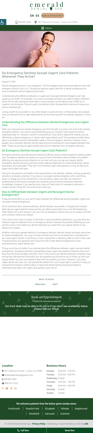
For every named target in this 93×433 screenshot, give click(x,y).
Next (55, 284)
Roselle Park (32, 408)
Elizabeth (50, 408)
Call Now (23, 430)
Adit (86, 423)
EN (32, 15)
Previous (40, 284)
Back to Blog (46, 279)
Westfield (34, 413)
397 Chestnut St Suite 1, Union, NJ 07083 (56, 22)
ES (37, 15)
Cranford (64, 413)
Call (44, 308)
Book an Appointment (52, 15)
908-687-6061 (23, 22)
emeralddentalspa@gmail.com (17, 375)
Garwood (49, 413)
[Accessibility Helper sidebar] (3, 22)
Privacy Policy (38, 423)
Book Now (70, 430)
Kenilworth (14, 408)
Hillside (65, 408)
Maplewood (81, 408)
